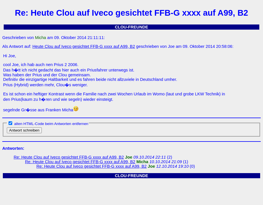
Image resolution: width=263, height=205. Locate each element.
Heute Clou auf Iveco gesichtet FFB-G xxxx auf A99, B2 (83, 46)
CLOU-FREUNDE (131, 27)
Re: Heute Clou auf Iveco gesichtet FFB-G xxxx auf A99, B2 (69, 157)
